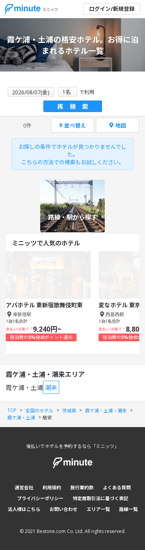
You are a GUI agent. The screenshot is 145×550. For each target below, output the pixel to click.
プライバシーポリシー (40, 498)
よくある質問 (117, 487)
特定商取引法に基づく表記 (100, 498)
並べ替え (72, 125)
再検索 (75, 106)
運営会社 (24, 487)
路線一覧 (128, 509)
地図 (117, 125)
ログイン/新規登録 (112, 8)
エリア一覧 (98, 509)
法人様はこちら (24, 509)
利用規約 (52, 487)
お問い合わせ (63, 509)
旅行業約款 (82, 487)
